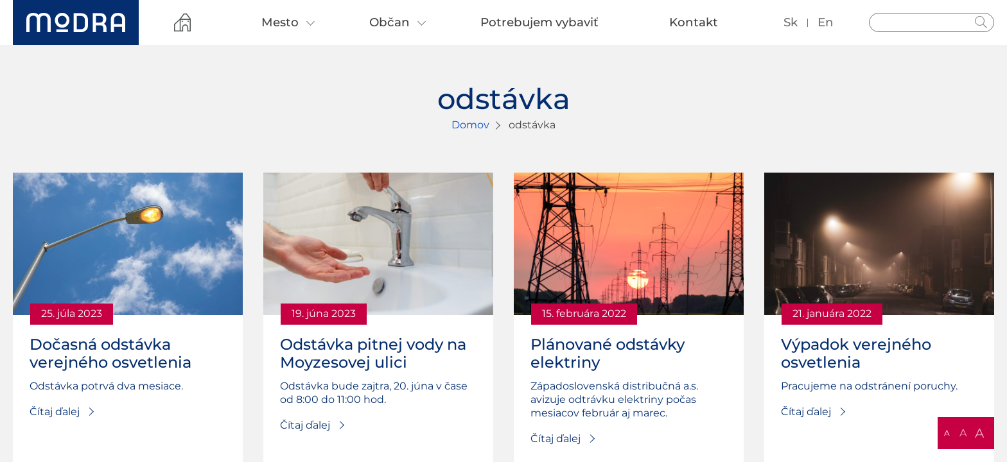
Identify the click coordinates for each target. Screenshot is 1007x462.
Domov (470, 125)
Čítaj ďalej (55, 412)
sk (791, 22)
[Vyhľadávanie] (931, 22)
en (826, 22)
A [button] (947, 433)
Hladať (981, 22)
